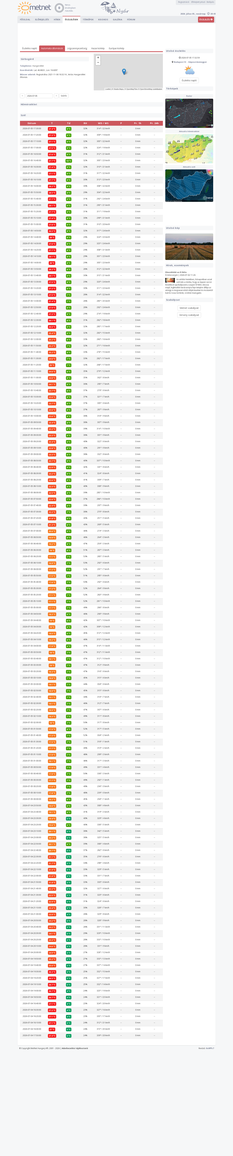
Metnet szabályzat (189, 307)
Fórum (131, 19)
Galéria (117, 19)
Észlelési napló (29, 48)
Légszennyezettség (77, 48)
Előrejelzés (42, 19)
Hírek (57, 19)
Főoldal (25, 19)
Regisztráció (183, 2)
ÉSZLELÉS (206, 19)
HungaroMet (38, 66)
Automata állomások (52, 48)
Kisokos (103, 19)
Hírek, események (177, 265)
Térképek (88, 19)
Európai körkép (116, 48)
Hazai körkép (98, 48)
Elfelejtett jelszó (198, 2)
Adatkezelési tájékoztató (75, 1153)
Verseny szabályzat (189, 314)
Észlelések (71, 19)
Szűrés (64, 95)
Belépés (210, 2)
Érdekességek (171, 275)
